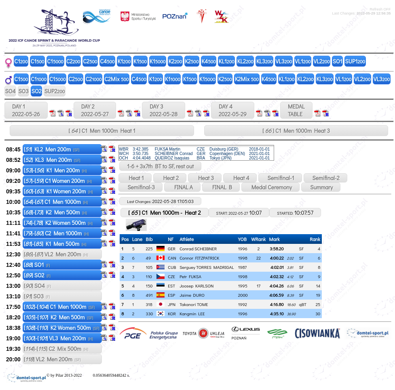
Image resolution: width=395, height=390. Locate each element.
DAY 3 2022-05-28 (163, 110)
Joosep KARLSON (196, 286)
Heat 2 (170, 178)
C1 (21, 61)
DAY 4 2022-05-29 (233, 110)
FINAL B (221, 187)
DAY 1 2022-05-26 (26, 110)
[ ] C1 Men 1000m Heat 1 (101, 130)
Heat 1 (135, 178)
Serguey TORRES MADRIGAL (207, 267)
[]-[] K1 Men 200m (55, 170)
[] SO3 (37, 296)
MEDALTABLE (296, 110)
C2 (73, 61)
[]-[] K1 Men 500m (55, 243)
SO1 (337, 61)
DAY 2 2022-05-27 (94, 110)
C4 (107, 61)
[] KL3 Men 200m (52, 160)
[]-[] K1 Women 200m (58, 191)
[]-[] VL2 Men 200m (56, 254)
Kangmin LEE (192, 313)
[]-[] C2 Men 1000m (56, 233)
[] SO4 (37, 285)
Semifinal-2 (325, 178)
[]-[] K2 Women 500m (58, 222)
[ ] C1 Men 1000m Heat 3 (296, 130)
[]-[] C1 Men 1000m (56, 201)
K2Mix (247, 79)
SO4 (10, 91)
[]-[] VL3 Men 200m (58, 338)
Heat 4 (240, 178)
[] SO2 (37, 275)
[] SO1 (37, 264)
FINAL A (182, 187)
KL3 (264, 61)
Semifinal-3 (140, 187)
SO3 (23, 91)
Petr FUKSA (190, 276)
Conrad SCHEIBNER (198, 248)
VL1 (303, 61)
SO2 (37, 91)
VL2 (322, 61)
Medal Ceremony (270, 187)
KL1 (226, 61)
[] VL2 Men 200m (52, 359)
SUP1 (355, 61)
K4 (208, 61)
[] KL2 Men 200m (51, 149)
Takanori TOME (194, 304)
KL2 (245, 61)
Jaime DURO (192, 295)
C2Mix (117, 79)
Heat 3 (205, 178)
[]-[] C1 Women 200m (58, 181)
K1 (124, 61)
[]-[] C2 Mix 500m (56, 348)
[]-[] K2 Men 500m (55, 212)
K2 (175, 61)
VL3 (284, 61)
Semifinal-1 (280, 178)
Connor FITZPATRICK (199, 258)
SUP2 (54, 91)
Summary (321, 187)
